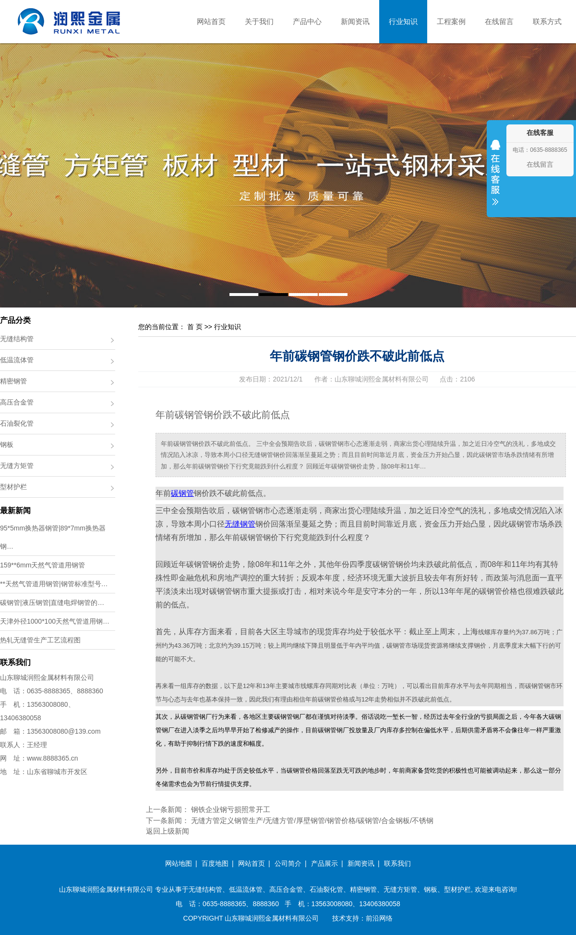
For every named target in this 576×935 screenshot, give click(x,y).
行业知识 (403, 21)
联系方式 (547, 21)
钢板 (6, 444)
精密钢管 (13, 381)
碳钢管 (182, 493)
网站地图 (178, 863)
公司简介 (288, 863)
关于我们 (259, 21)
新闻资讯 (355, 21)
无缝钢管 (240, 524)
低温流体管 (17, 360)
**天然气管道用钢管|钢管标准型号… (54, 584)
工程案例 (451, 21)
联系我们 (397, 863)
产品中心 (307, 21)
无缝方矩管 (17, 465)
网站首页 (211, 21)
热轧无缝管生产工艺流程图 (40, 640)
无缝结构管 (17, 339)
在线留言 (499, 21)
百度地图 (215, 863)
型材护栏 (13, 487)
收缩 (495, 179)
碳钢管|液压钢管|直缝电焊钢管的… (52, 602)
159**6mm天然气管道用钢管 (42, 565)
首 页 (195, 327)
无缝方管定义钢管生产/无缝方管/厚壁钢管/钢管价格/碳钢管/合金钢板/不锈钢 (312, 820)
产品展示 (324, 863)
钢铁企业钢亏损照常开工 (230, 809)
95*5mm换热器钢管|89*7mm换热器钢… (53, 537)
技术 (339, 918)
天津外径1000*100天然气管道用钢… (54, 621)
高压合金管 (17, 402)
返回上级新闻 (167, 831)
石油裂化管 (17, 423)
